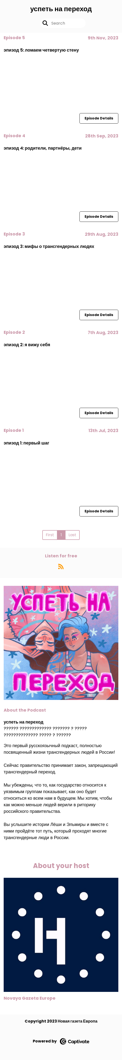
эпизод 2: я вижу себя (27, 345)
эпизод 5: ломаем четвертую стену (41, 50)
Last (72, 535)
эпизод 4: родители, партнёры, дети (43, 148)
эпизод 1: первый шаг (26, 443)
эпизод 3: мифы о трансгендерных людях (49, 246)
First (50, 535)
